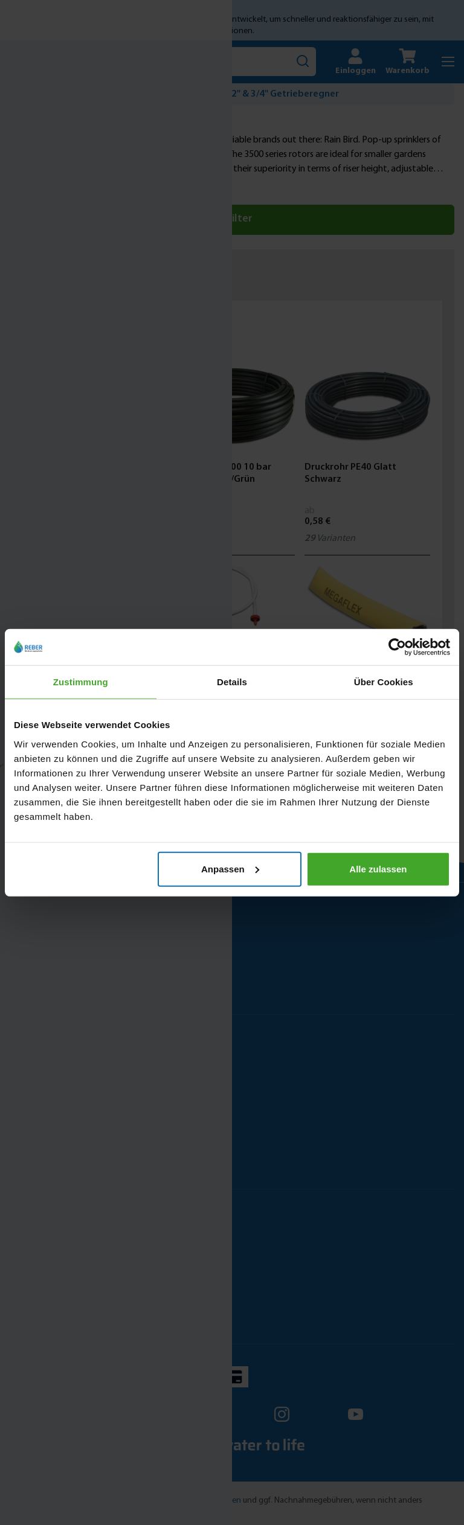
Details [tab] (232, 682)
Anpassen (230, 868)
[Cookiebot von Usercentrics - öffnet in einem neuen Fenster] (397, 647)
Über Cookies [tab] (383, 682)
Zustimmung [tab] (80, 682)
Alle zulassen (378, 868)
